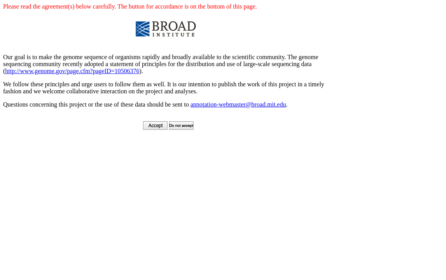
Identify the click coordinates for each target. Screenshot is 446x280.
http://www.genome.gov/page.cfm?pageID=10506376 (72, 71)
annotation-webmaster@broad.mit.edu (238, 104)
